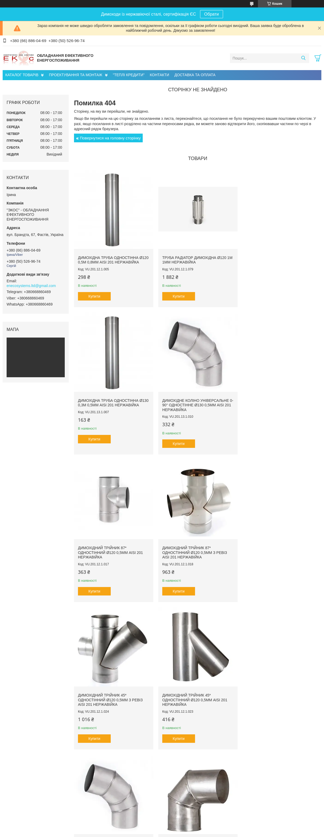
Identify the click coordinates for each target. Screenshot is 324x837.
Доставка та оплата (23, 808)
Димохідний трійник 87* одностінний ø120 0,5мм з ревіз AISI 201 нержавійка (276, 407)
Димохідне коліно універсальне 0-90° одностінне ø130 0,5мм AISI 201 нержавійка (111, 407)
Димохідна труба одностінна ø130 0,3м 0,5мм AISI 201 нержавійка (274, 261)
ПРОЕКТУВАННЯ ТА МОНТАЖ (75, 75)
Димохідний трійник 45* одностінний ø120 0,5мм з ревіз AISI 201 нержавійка (110, 554)
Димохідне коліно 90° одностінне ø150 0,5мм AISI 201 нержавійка (112, 698)
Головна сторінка (21, 802)
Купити (94, 300)
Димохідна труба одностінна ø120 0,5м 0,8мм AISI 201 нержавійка (108, 261)
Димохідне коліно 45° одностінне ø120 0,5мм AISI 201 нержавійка (195, 698)
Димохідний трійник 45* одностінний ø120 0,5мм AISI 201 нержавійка (193, 554)
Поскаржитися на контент (191, 832)
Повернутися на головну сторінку (110, 138)
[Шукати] (303, 58)
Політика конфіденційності (232, 832)
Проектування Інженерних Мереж (117, 797)
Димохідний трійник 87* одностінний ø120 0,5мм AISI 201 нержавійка (193, 407)
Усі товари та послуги (196, 765)
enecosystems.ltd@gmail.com (31, 286)
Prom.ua (187, 827)
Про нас (14, 797)
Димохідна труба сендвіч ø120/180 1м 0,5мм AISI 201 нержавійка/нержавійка (279, 700)
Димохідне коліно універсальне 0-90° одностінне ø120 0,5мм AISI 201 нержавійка (277, 554)
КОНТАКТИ (159, 75)
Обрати (211, 14)
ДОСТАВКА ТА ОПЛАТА (194, 75)
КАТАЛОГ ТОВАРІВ (21, 75)
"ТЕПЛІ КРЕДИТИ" (129, 75)
